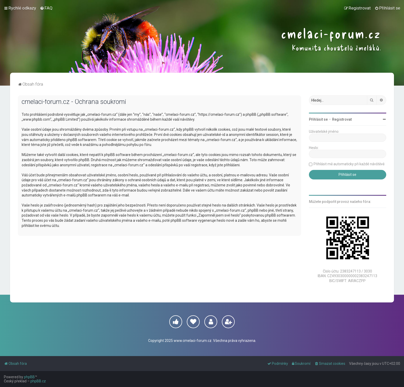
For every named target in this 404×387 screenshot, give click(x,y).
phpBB (29, 377)
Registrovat (342, 119)
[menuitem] (46, 8)
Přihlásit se (318, 119)
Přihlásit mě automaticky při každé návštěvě (349, 164)
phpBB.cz (38, 381)
